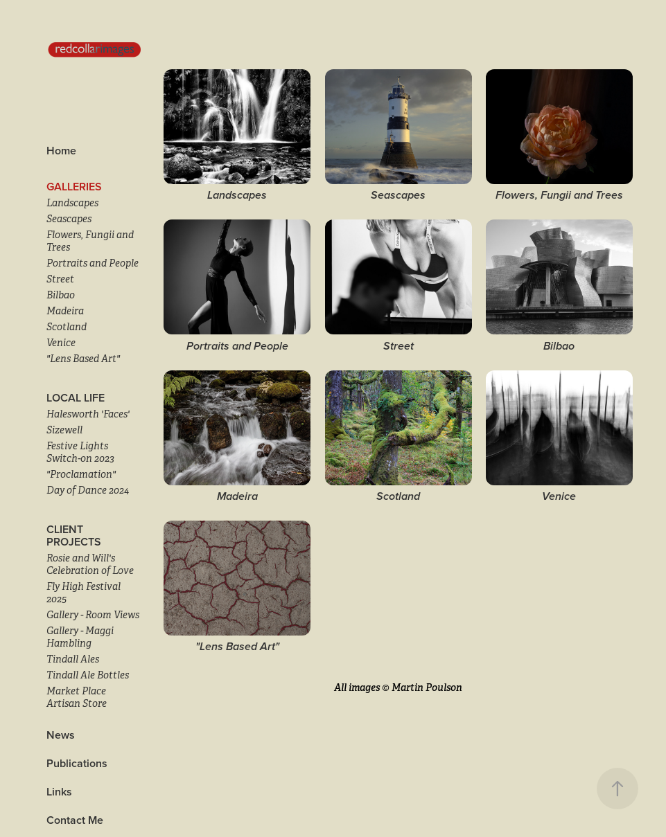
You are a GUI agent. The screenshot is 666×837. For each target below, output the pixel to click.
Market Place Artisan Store (76, 697)
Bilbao (60, 295)
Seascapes (68, 219)
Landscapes (72, 203)
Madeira (65, 311)
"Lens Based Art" (83, 358)
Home (61, 151)
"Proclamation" (81, 474)
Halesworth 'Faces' (88, 414)
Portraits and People (92, 263)
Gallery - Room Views (92, 615)
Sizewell (64, 430)
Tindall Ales (72, 659)
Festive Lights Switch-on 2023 (80, 452)
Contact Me (74, 820)
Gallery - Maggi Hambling (80, 636)
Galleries (74, 187)
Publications (76, 763)
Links (59, 792)
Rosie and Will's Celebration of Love (90, 564)
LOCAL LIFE (75, 398)
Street (60, 279)
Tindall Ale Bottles (87, 675)
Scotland (66, 327)
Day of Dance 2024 (87, 490)
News (60, 735)
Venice (61, 342)
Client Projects (73, 535)
